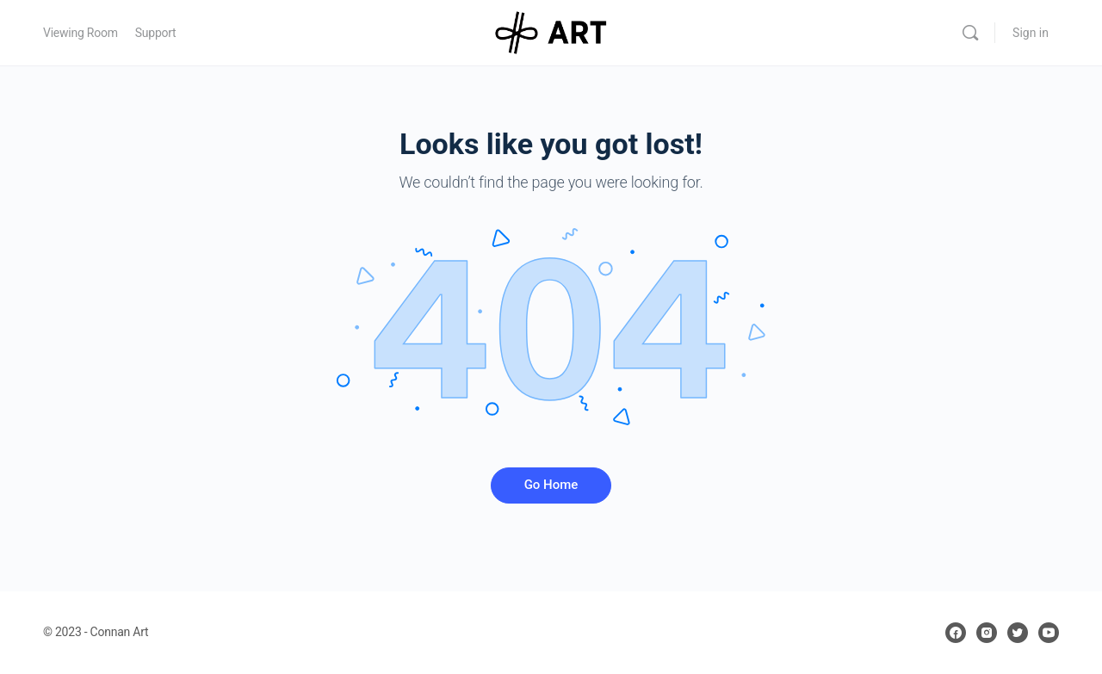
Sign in (1030, 33)
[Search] (970, 32)
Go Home (551, 484)
